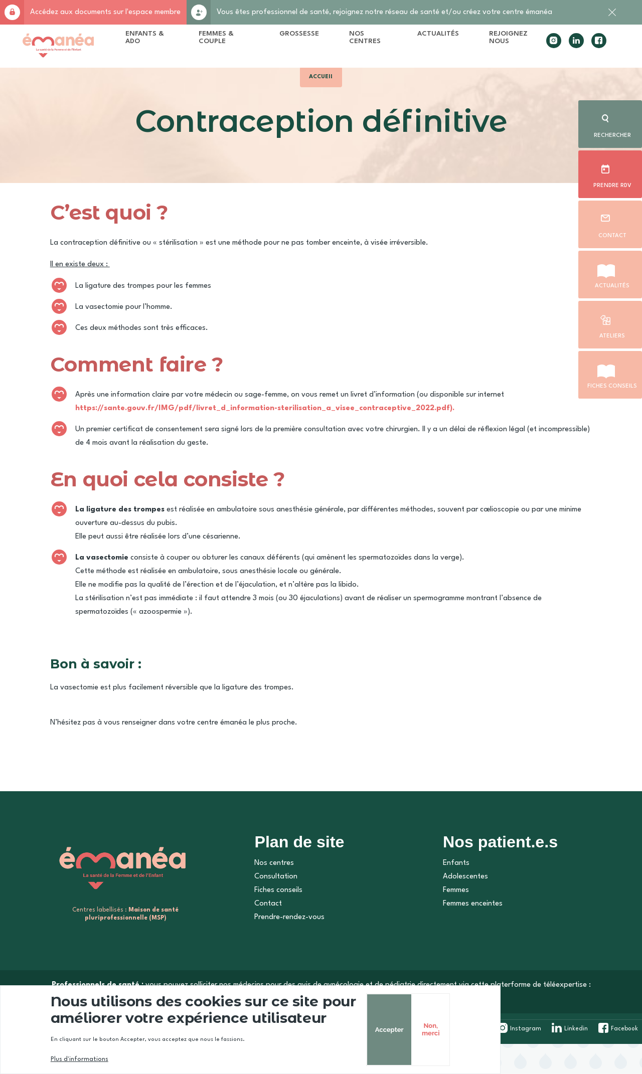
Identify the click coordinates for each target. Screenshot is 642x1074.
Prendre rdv (611, 184)
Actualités (612, 284)
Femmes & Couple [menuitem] (228, 44)
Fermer (612, 18)
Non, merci (555, 1029)
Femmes (450, 922)
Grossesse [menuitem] (292, 37)
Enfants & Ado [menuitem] (169, 40)
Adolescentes (459, 909)
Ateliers (612, 334)
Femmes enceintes (467, 936)
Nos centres (269, 895)
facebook (584, 48)
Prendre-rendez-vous (285, 949)
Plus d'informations (93, 1059)
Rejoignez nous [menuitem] (494, 40)
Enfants (450, 895)
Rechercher (611, 133)
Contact (611, 234)
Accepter (512, 1029)
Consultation (271, 909)
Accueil (321, 89)
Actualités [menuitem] (424, 37)
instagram (539, 48)
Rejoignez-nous (199, 12)
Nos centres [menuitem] (358, 40)
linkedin (561, 48)
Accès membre (12, 12)
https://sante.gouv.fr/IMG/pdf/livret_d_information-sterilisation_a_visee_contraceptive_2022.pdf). (278, 429)
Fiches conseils (612, 384)
